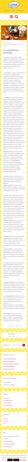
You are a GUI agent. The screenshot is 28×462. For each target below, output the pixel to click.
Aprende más (22, 459)
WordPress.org (8, 446)
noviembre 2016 (8, 400)
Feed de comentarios (9, 444)
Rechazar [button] (16, 459)
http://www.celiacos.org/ (10, 171)
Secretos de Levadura (8, 369)
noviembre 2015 (8, 405)
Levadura (6, 421)
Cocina (5, 418)
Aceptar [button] (10, 459)
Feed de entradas (8, 441)
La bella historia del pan (9, 366)
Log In (13, 10)
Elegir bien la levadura (8, 361)
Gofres (8, 382)
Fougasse (12, 385)
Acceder (6, 438)
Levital (13, 44)
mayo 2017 (7, 398)
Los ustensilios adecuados (9, 358)
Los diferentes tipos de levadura (11, 364)
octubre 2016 (7, 403)
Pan (19, 44)
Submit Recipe (20, 10)
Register (6, 10)
